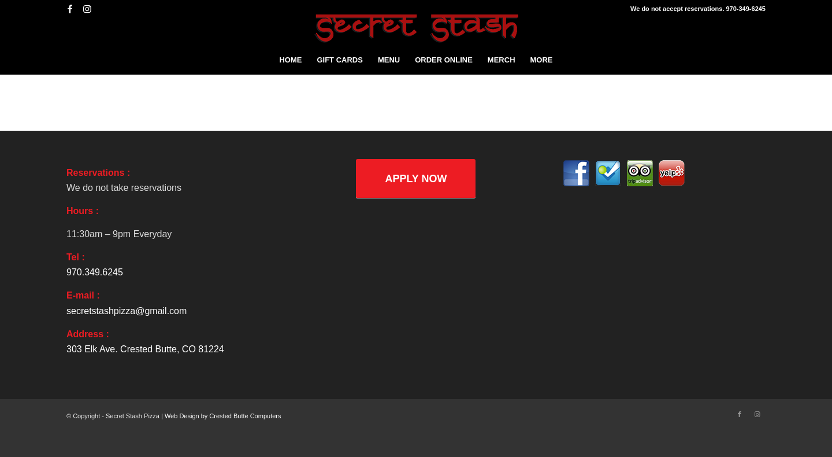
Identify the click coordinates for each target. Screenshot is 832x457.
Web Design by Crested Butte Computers (223, 415)
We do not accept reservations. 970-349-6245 (698, 8)
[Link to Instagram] (87, 8)
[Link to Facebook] (69, 8)
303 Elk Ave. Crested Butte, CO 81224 (145, 349)
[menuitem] (290, 60)
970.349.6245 (94, 272)
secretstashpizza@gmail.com (126, 311)
